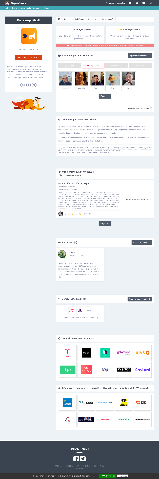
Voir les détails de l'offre (28, 57)
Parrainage (63, 19)
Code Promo (78, 19)
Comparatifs (108, 19)
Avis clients (93, 19)
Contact (79, 468)
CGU (102, 466)
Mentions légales (91, 466)
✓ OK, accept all (107, 476)
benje (72, 252)
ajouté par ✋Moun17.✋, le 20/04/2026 (75, 214)
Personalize (123, 476)
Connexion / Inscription (115, 3)
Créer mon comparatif (139, 299)
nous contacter (111, 45)
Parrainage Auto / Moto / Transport (26, 8)
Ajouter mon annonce (140, 56)
